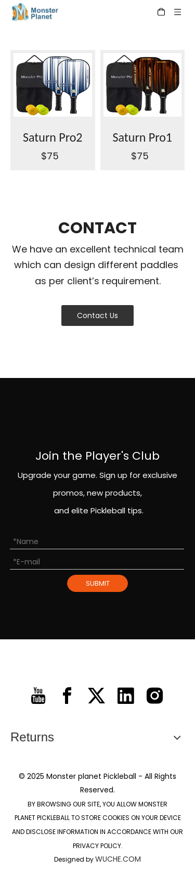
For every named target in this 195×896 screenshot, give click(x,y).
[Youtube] (38, 696)
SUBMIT (98, 583)
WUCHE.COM (118, 859)
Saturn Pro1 (142, 137)
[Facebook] (67, 696)
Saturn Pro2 (53, 137)
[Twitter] (96, 696)
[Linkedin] (125, 696)
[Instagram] (154, 696)
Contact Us (97, 315)
